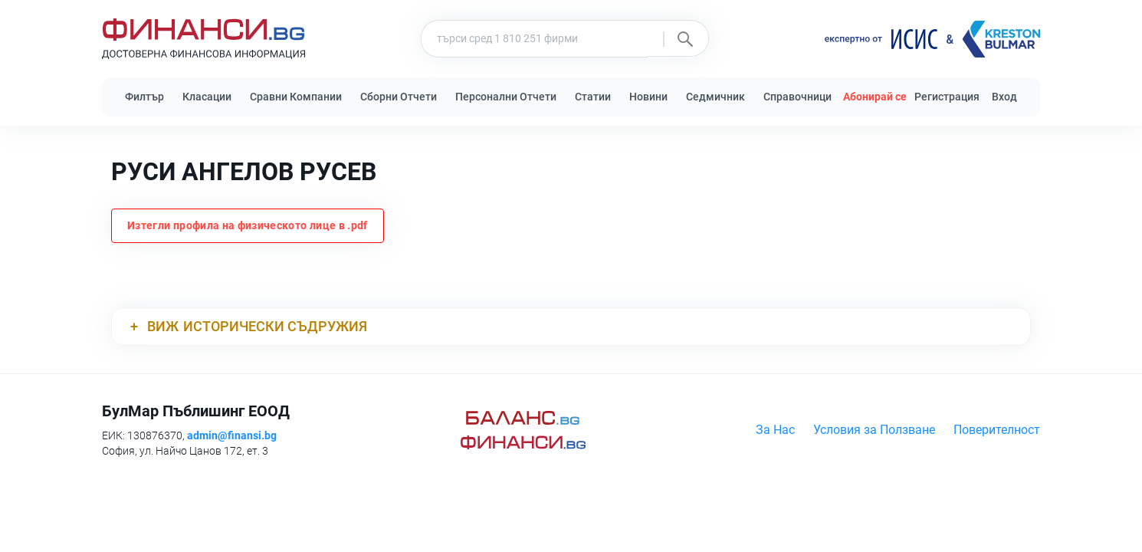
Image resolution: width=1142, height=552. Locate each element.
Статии (593, 96)
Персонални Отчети (505, 96)
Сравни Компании (296, 96)
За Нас (775, 429)
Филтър (144, 96)
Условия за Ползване (874, 429)
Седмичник (715, 96)
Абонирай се (875, 96)
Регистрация (947, 96)
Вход (1004, 96)
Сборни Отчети (398, 96)
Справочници (797, 96)
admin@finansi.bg (232, 435)
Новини (648, 96)
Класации (206, 96)
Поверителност (996, 429)
